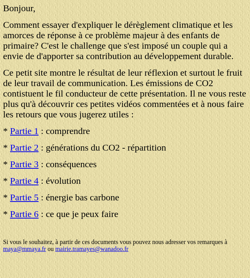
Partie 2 (24, 147)
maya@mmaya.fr (24, 249)
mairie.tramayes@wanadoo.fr (91, 249)
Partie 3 (24, 164)
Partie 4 (24, 181)
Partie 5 (24, 197)
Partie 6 (24, 214)
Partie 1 (24, 131)
